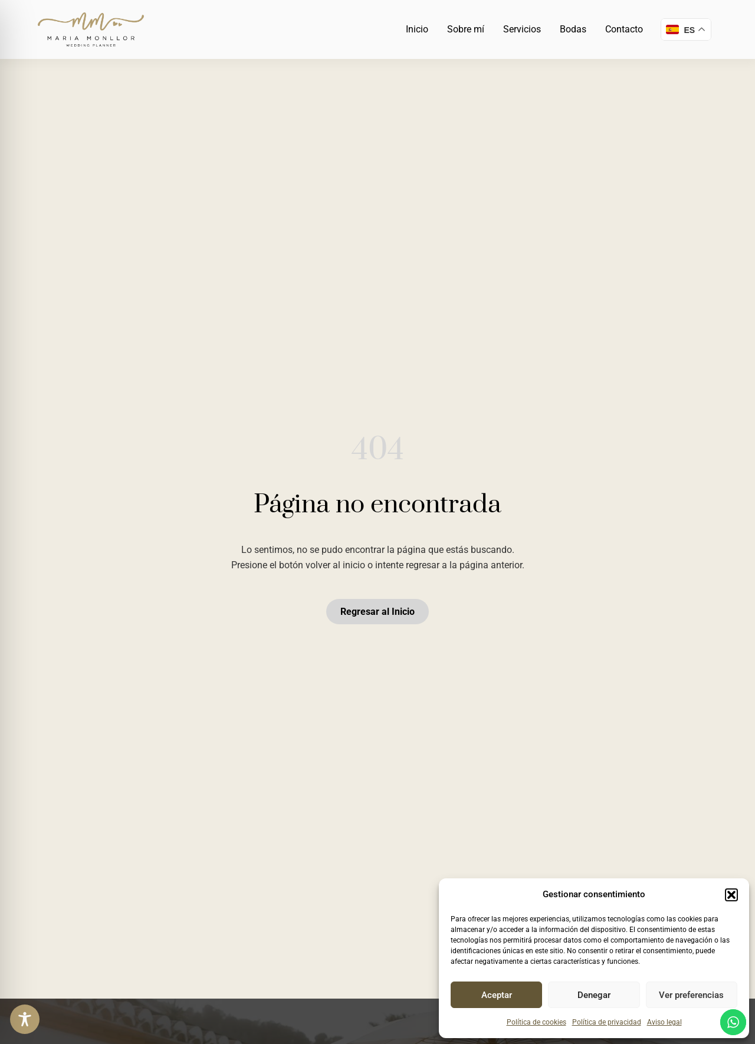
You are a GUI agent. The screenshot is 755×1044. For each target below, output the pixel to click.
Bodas (573, 29)
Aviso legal (664, 1022)
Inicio (417, 29)
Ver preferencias (691, 995)
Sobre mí (465, 29)
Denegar (593, 995)
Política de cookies (536, 1022)
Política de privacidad (606, 1022)
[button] (731, 895)
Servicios (522, 29)
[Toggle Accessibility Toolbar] (25, 1019)
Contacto (624, 29)
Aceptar (496, 995)
